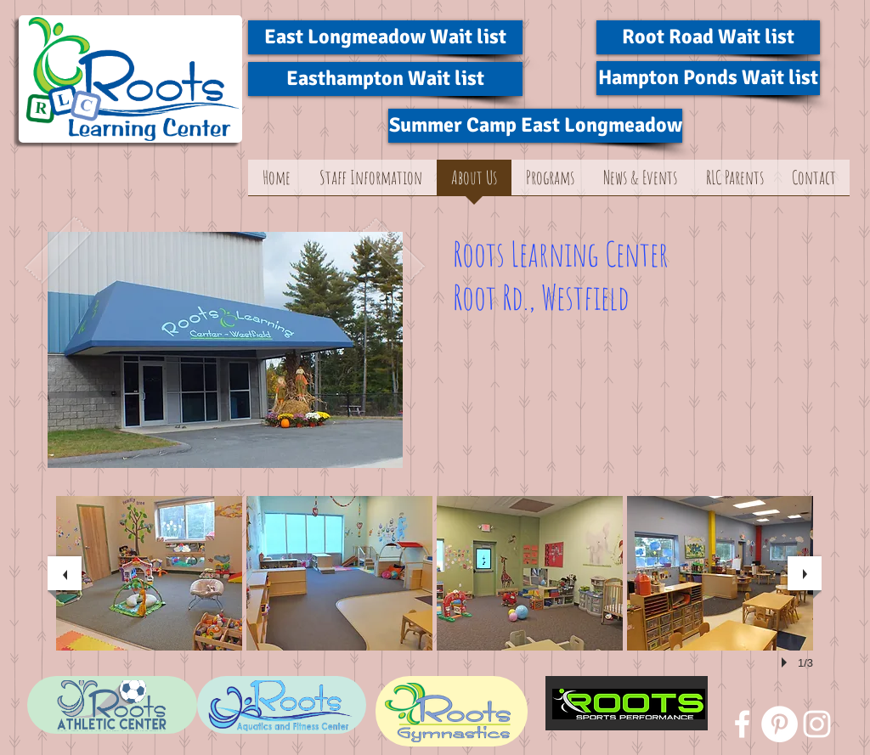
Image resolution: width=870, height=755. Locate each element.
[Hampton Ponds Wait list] (708, 78)
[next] (805, 573)
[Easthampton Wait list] (385, 79)
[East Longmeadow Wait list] (385, 37)
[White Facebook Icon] (742, 724)
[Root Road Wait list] (708, 37)
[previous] (65, 573)
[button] (149, 573)
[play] (787, 662)
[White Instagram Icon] (817, 724)
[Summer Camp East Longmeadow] (535, 126)
